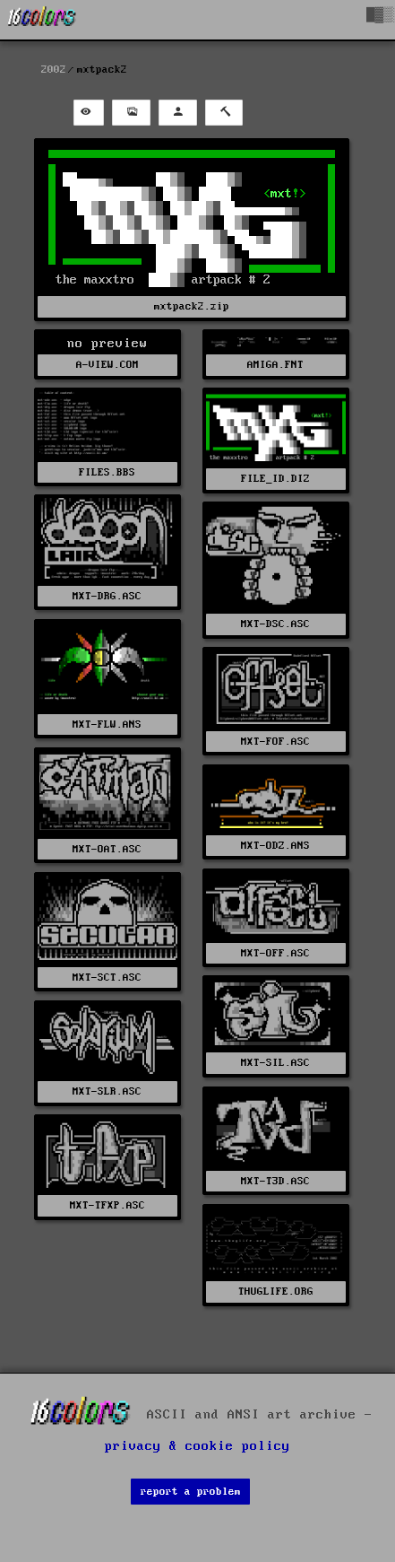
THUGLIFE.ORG (275, 1291)
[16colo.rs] (42, 19)
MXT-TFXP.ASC (107, 1205)
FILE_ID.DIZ (275, 478)
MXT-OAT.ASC (107, 849)
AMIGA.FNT (275, 365)
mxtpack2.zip (191, 306)
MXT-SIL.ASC (275, 1063)
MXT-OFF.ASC (275, 953)
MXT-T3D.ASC (275, 1181)
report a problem (191, 1491)
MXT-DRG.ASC (107, 596)
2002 (53, 69)
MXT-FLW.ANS (107, 724)
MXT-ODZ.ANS (275, 845)
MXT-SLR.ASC (107, 1091)
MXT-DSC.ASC (275, 624)
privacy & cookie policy (197, 1446)
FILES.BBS (107, 472)
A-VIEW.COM (107, 365)
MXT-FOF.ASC (275, 741)
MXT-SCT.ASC (107, 977)
